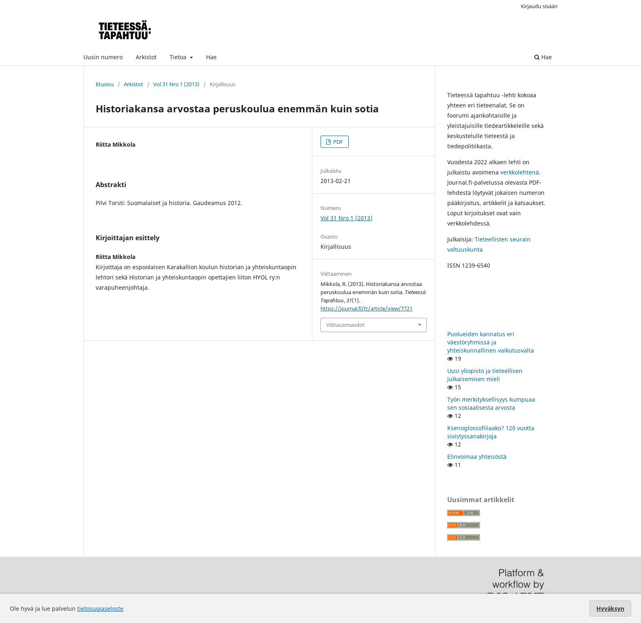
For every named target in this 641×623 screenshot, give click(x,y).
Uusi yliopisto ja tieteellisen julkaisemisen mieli (484, 375)
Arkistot (146, 57)
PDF (337, 141)
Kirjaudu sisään (539, 6)
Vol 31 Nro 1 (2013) (176, 84)
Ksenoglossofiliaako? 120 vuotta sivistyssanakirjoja (490, 432)
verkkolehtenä (519, 172)
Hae (211, 57)
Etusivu (105, 84)
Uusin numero (103, 57)
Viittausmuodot (345, 324)
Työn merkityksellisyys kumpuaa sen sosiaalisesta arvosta (491, 403)
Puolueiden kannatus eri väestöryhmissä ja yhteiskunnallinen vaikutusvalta (490, 342)
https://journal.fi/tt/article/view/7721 (366, 308)
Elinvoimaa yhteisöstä (477, 456)
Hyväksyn (610, 608)
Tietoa (179, 57)
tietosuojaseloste (100, 608)
